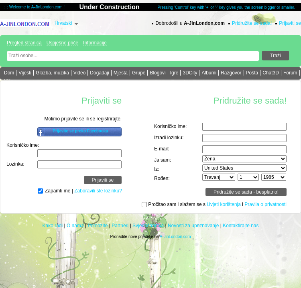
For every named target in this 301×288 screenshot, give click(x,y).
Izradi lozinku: (168, 137)
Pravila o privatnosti (265, 204)
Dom (9, 73)
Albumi (208, 73)
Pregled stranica (24, 43)
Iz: (156, 169)
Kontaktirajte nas (240, 225)
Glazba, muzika (52, 73)
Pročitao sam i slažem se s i (217, 204)
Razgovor (231, 73)
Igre (174, 73)
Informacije (95, 43)
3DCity (190, 73)
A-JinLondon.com (175, 236)
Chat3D (270, 73)
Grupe (138, 73)
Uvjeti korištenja (224, 204)
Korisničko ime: (22, 145)
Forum (290, 73)
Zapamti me (57, 191)
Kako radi (52, 225)
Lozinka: (15, 164)
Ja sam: (162, 160)
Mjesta (121, 73)
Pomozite (97, 225)
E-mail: (161, 149)
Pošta (252, 73)
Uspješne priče (62, 43)
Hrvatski (63, 23)
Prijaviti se (290, 23)
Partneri (120, 225)
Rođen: (162, 178)
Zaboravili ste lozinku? (98, 191)
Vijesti (24, 73)
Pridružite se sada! (252, 23)
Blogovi (157, 73)
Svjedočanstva (148, 225)
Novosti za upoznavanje (193, 225)
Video (79, 73)
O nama (75, 225)
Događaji (99, 73)
